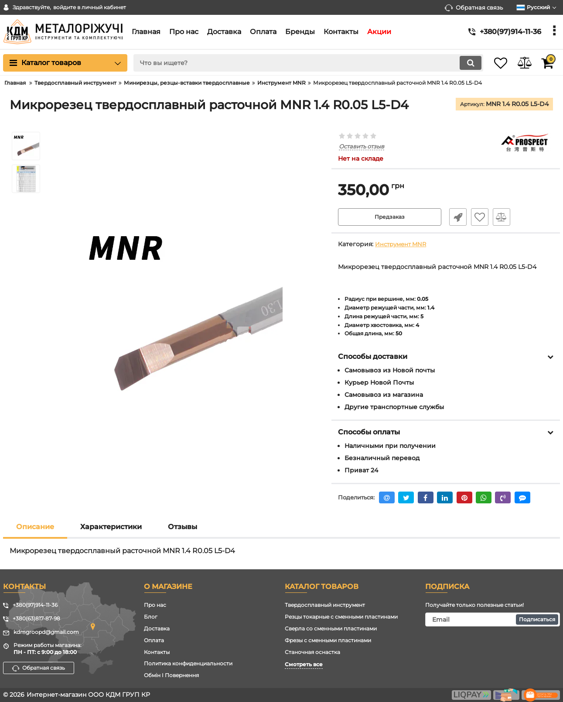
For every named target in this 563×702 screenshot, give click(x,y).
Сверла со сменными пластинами (331, 628)
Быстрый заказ (454, 217)
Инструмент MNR (403, 244)
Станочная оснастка (312, 652)
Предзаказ (389, 217)
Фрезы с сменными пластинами (328, 640)
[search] (297, 63)
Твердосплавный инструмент (325, 605)
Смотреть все (304, 664)
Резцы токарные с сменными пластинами (341, 617)
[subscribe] (492, 620)
